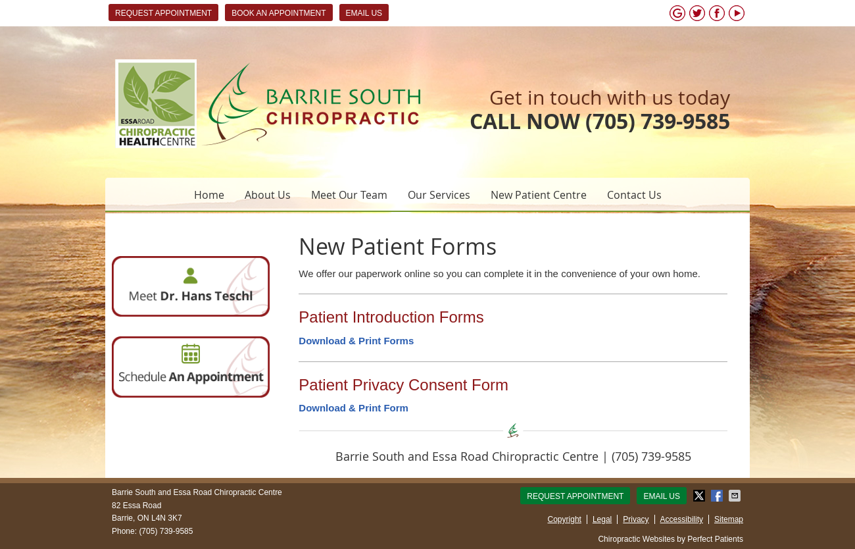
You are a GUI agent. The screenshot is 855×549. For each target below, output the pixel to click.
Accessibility (681, 519)
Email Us (364, 13)
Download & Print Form (353, 407)
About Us (268, 195)
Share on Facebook (718, 496)
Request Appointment (163, 13)
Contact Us (634, 195)
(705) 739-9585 (657, 121)
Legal (602, 519)
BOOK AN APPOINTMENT (279, 13)
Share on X (700, 496)
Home (209, 195)
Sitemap (728, 519)
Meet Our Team (349, 195)
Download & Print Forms (356, 340)
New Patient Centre (539, 195)
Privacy (635, 519)
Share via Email (736, 496)
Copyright (564, 519)
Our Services (439, 195)
